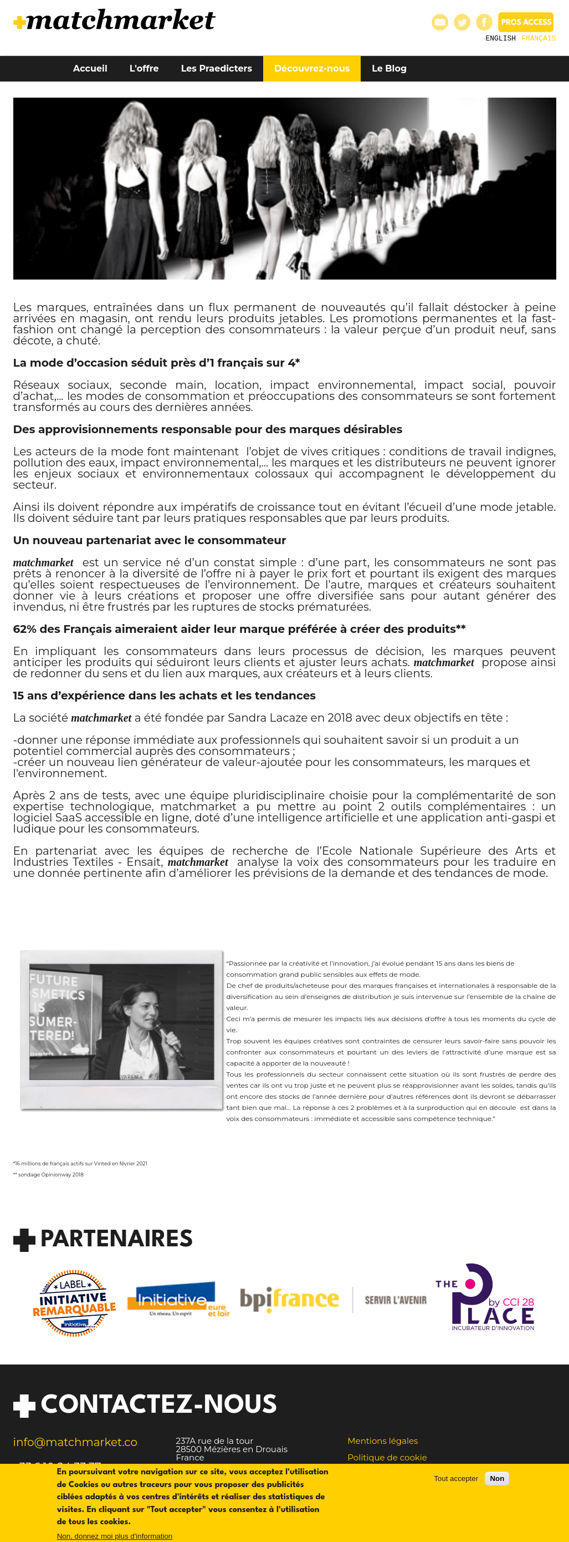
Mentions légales (382, 1441)
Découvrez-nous (312, 68)
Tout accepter (456, 1484)
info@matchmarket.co (75, 1442)
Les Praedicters (216, 68)
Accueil (90, 68)
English (500, 38)
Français (538, 38)
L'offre (144, 68)
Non (497, 1484)
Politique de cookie (387, 1457)
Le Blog (389, 68)
